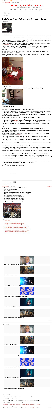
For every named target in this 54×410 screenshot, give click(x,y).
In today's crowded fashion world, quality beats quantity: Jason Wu (16, 231)
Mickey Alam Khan (6, 34)
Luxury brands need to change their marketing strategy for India (16, 227)
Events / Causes (4, 17)
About (3, 2)
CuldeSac (16, 120)
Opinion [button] (21, 10)
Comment (9, 13)
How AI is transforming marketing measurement (12, 195)
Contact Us (38, 404)
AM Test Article (7, 220)
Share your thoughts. (7, 184)
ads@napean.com (36, 400)
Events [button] (26, 10)
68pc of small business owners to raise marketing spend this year (15, 187)
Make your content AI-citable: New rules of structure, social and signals (16, 193)
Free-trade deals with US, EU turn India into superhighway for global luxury (17, 192)
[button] (6, 0)
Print (7, 15)
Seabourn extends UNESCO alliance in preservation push (14, 223)
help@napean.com (14, 398)
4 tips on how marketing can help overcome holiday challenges (15, 201)
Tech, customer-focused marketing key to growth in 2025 (14, 199)
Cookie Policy (18, 404)
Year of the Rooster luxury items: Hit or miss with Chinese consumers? (16, 226)
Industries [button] (15, 10)
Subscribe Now (7, 2)
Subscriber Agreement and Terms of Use (28, 404)
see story (19, 134)
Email (4, 15)
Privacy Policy (5, 404)
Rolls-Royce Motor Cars (6, 44)
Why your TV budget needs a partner (10, 189)
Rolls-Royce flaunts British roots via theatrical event (24, 19)
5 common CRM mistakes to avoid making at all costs (13, 190)
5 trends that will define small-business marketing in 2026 (14, 196)
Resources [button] (31, 10)
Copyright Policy (12, 404)
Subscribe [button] (36, 9)
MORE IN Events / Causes (7, 254)
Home (11, 9)
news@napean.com (11, 400)
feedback (33, 407)
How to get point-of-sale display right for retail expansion (14, 198)
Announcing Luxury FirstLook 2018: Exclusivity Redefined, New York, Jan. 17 (17, 230)
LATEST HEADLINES (11, 186)
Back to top (50, 407)
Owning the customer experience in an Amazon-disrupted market (16, 224)
